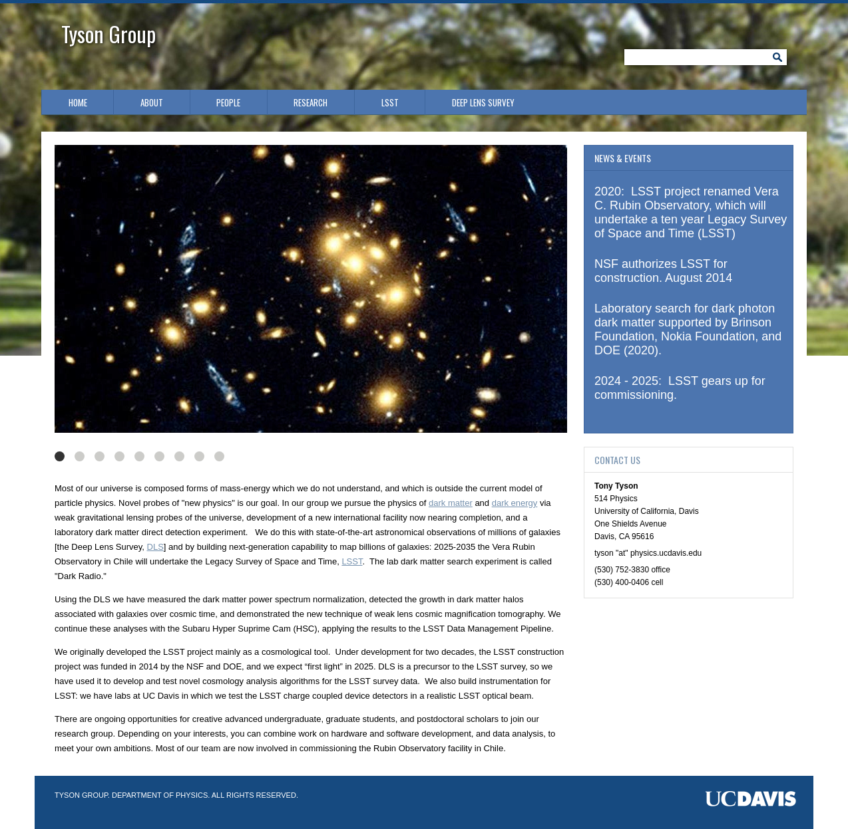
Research (310, 102)
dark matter (451, 503)
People (228, 102)
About (151, 102)
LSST (390, 102)
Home (78, 102)
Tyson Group (108, 33)
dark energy (515, 503)
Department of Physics (160, 795)
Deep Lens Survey (483, 102)
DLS (155, 547)
